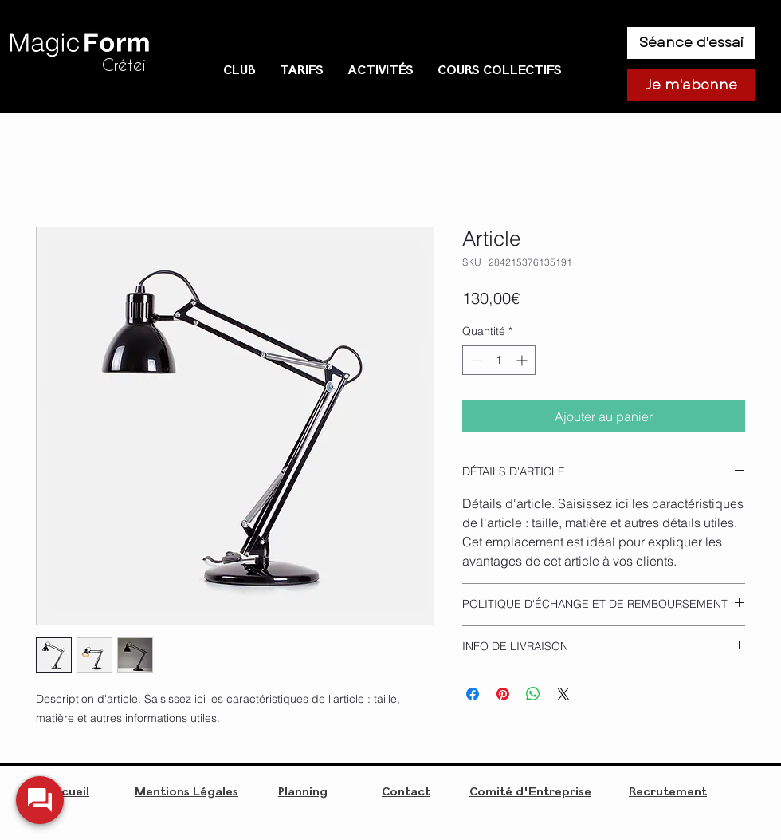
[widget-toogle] (40, 800)
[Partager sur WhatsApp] (533, 694)
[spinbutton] (499, 360)
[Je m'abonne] (691, 85)
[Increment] (523, 360)
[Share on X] (563, 694)
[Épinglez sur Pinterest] (502, 694)
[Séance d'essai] (691, 43)
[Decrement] (475, 360)
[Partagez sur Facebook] (472, 694)
